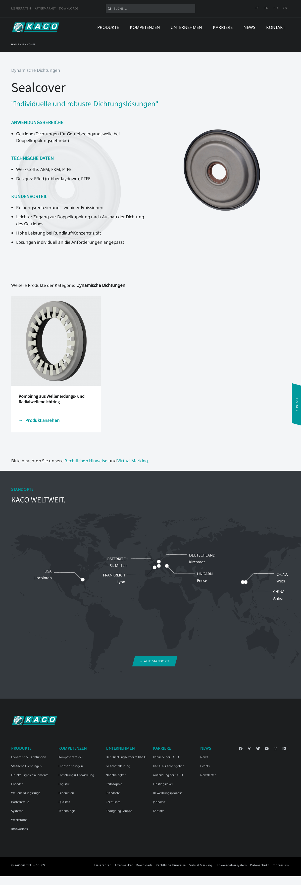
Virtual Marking (134, 461)
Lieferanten (21, 8)
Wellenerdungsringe (25, 793)
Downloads (69, 8)
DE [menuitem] (257, 8)
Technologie (67, 811)
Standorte (113, 793)
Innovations (19, 829)
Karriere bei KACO (166, 757)
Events (205, 766)
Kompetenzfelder (70, 757)
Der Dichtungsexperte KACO (126, 757)
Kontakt (275, 27)
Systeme (17, 811)
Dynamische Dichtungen (28, 757)
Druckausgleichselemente (30, 775)
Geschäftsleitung (118, 766)
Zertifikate (113, 802)
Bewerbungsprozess (167, 793)
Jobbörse (159, 802)
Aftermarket (45, 8)
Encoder (17, 784)
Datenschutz (261, 865)
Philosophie (114, 784)
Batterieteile (20, 802)
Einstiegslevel (163, 784)
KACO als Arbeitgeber (168, 766)
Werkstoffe (19, 820)
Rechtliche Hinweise (175, 865)
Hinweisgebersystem (233, 865)
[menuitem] (257, 8)
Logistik (63, 784)
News (204, 757)
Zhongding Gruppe (119, 811)
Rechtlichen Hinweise (86, 461)
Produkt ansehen (43, 420)
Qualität (64, 802)
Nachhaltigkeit (116, 775)
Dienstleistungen (70, 766)
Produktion (66, 793)
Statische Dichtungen (26, 766)
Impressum (280, 865)
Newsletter (208, 775)
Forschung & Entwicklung (76, 775)
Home (15, 44)
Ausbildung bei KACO (168, 775)
